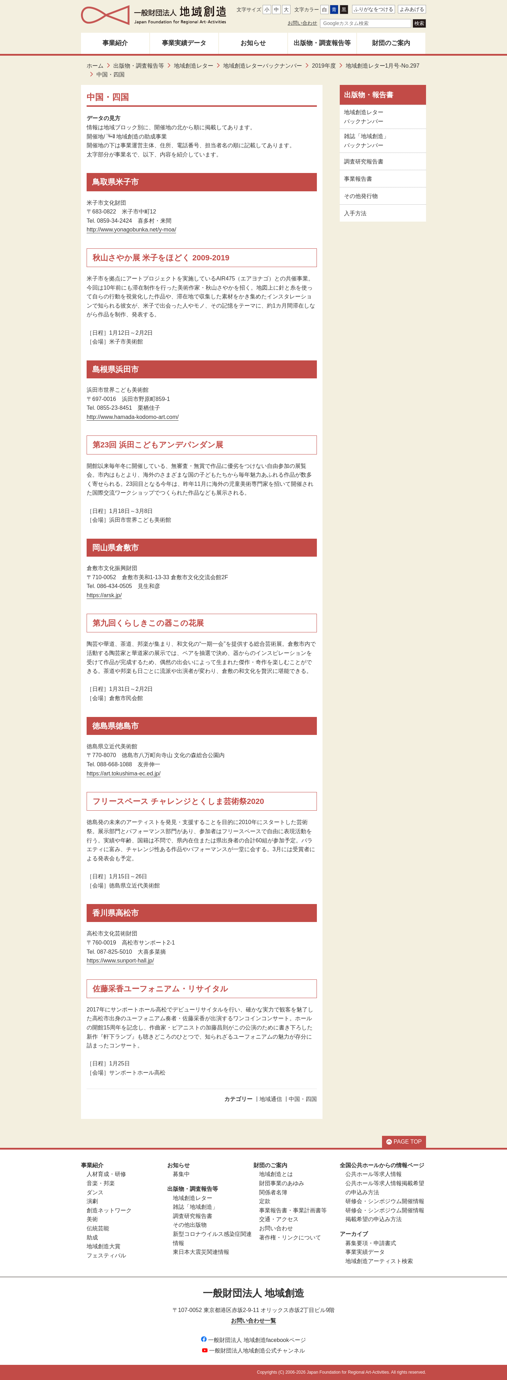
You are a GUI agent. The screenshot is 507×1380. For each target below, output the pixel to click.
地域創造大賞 (103, 1246)
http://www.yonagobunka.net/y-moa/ (131, 230)
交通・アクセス (279, 1219)
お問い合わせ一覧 (253, 1321)
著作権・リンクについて (290, 1237)
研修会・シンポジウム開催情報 (384, 1201)
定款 (264, 1201)
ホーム (95, 66)
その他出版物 (190, 1225)
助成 (92, 1237)
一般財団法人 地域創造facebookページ (253, 1340)
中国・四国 (303, 1099)
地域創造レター (193, 66)
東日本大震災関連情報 (201, 1252)
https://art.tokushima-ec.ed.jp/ (124, 773)
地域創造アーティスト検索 (379, 1261)
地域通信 (270, 1099)
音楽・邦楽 (101, 1183)
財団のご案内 (391, 43)
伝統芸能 (98, 1228)
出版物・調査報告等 (322, 43)
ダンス (95, 1192)
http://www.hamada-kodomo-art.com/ (133, 417)
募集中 (181, 1174)
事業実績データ (184, 43)
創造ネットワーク (109, 1210)
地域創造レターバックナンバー (262, 66)
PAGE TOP (404, 1142)
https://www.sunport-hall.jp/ (120, 961)
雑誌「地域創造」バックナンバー (366, 140)
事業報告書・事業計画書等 (293, 1210)
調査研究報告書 (363, 162)
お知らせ (253, 43)
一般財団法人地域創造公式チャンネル (253, 1351)
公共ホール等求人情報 (373, 1174)
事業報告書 (358, 179)
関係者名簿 (273, 1192)
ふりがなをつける (373, 9)
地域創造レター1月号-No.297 (383, 66)
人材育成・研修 (106, 1174)
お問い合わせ (302, 23)
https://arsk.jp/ (104, 595)
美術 (92, 1219)
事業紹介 (115, 43)
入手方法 (355, 213)
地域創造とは (276, 1174)
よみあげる (412, 9)
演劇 (92, 1201)
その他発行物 (361, 196)
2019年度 (324, 66)
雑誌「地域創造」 (195, 1207)
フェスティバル (106, 1255)
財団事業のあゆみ (281, 1183)
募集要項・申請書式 (370, 1243)
